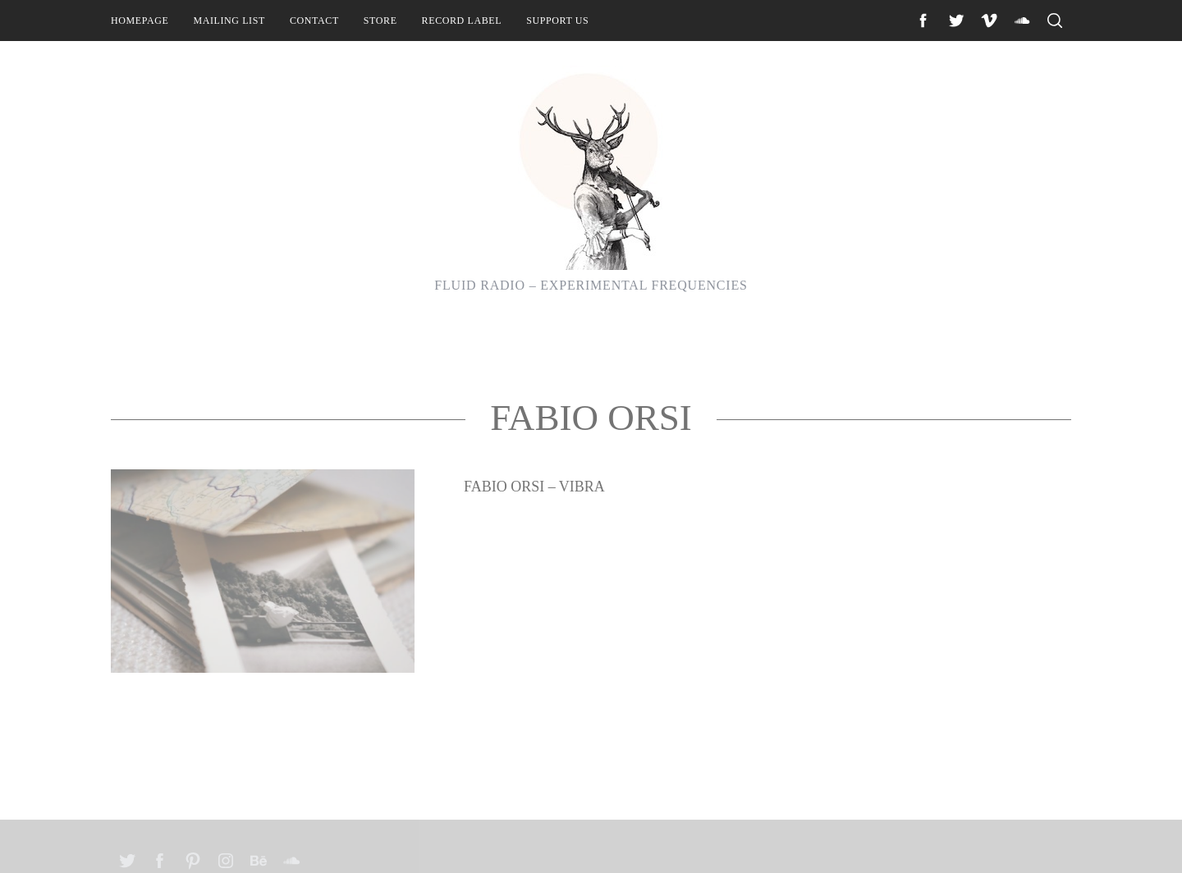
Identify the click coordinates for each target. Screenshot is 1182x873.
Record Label (462, 20)
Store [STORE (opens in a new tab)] (380, 20)
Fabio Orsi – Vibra (534, 572)
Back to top (1026, 839)
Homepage (139, 20)
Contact (314, 20)
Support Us (557, 20)
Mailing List (229, 20)
